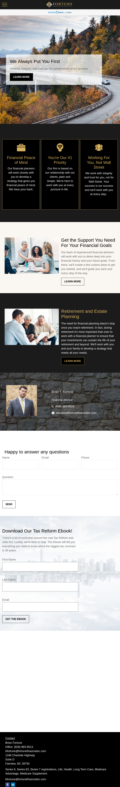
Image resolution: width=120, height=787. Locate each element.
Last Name (9, 579)
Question (7, 477)
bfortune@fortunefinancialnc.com (76, 412)
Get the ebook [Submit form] (16, 619)
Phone (85, 457)
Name (6, 457)
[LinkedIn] (13, 785)
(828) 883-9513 (64, 406)
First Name (9, 559)
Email (45, 457)
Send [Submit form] (9, 504)
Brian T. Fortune (62, 392)
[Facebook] (7, 785)
